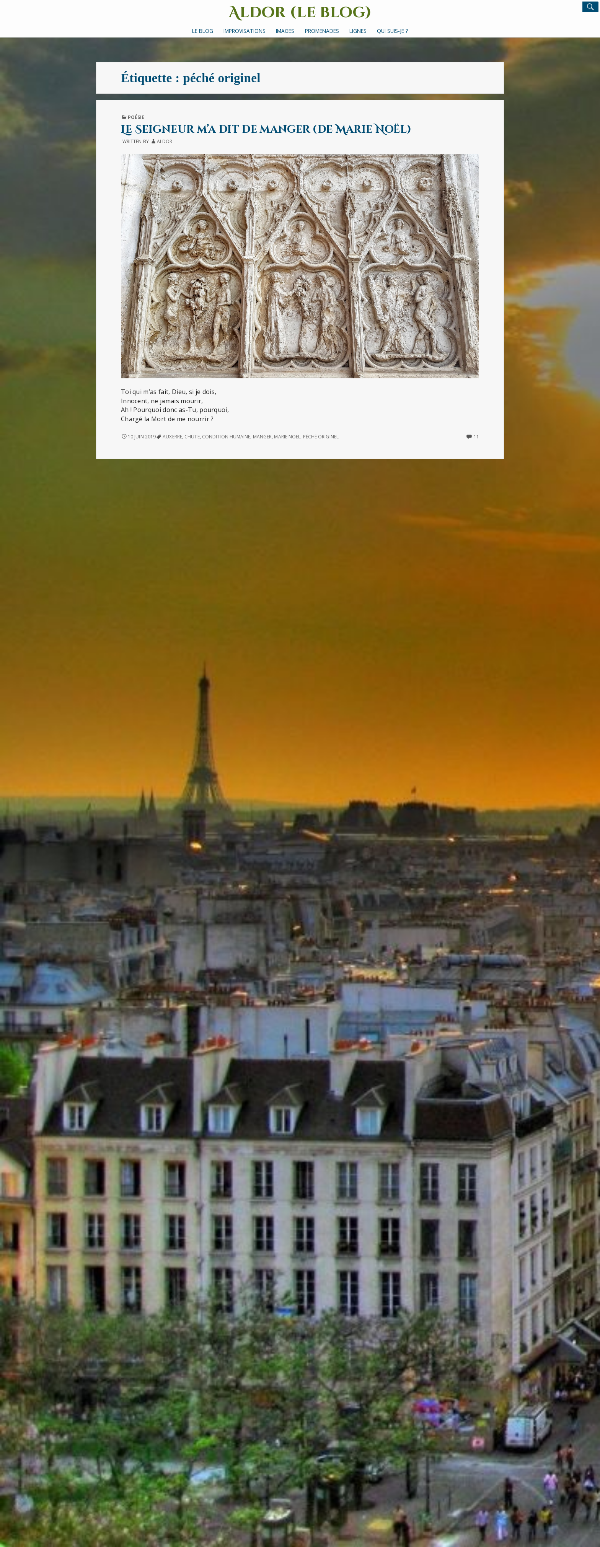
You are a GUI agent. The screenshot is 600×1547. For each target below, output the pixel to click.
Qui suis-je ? (392, 30)
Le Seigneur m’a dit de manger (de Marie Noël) (266, 129)
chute (191, 436)
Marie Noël (287, 436)
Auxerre (172, 436)
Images (285, 30)
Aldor (164, 141)
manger (262, 436)
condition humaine (226, 436)
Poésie (136, 117)
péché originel (321, 436)
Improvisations (244, 30)
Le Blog (202, 30)
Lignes (358, 30)
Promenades (322, 30)
